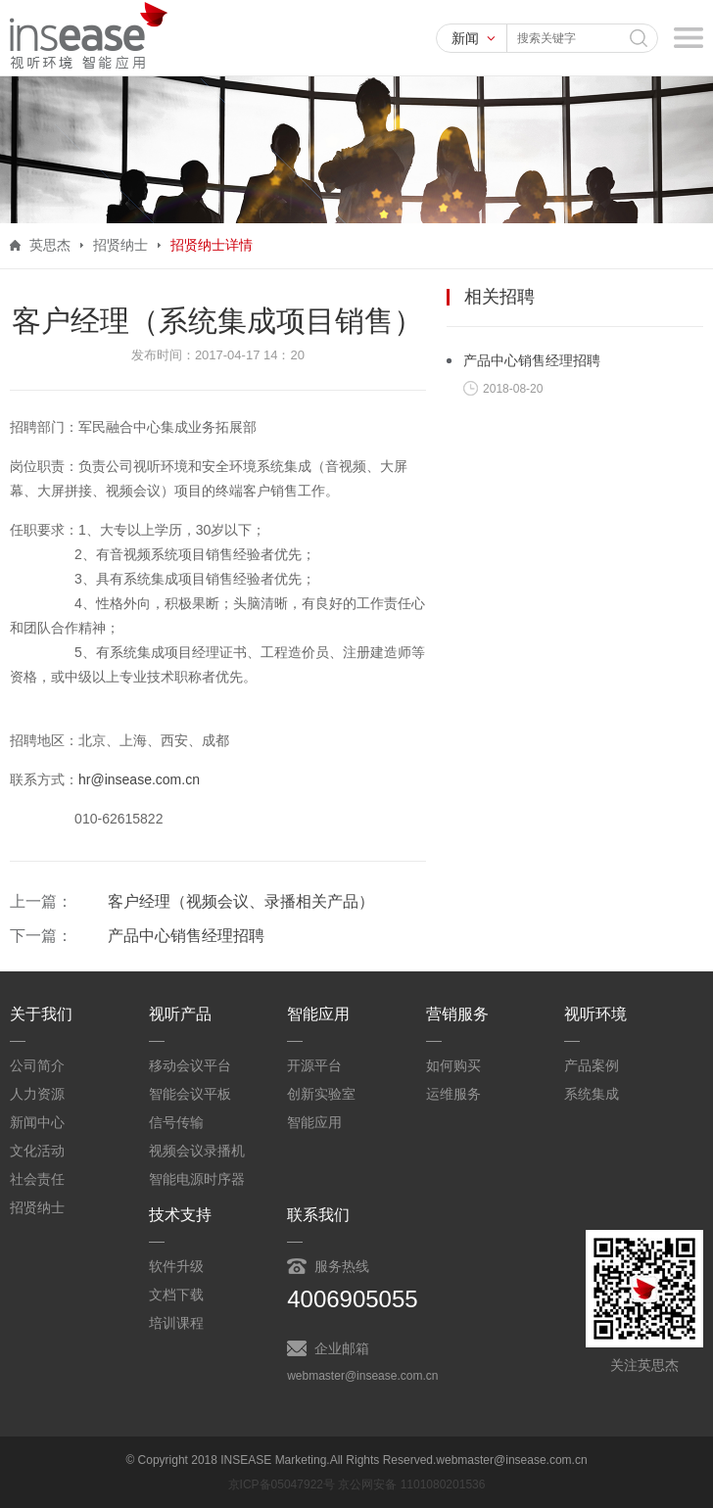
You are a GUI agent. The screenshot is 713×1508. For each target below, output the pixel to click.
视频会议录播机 (197, 1150)
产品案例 (591, 1065)
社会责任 (37, 1179)
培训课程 (176, 1323)
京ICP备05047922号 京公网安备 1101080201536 (357, 1484)
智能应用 (314, 1122)
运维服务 (453, 1094)
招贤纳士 (37, 1207)
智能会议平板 (190, 1094)
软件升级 (176, 1266)
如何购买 (453, 1065)
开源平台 (314, 1065)
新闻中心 (37, 1122)
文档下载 (176, 1294)
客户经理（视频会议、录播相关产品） (241, 901)
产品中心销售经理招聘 (186, 935)
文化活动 (37, 1150)
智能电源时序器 (197, 1179)
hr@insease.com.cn (139, 779)
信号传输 (176, 1122)
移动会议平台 (190, 1065)
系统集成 (591, 1094)
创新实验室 (321, 1094)
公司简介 (37, 1065)
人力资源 (37, 1094)
